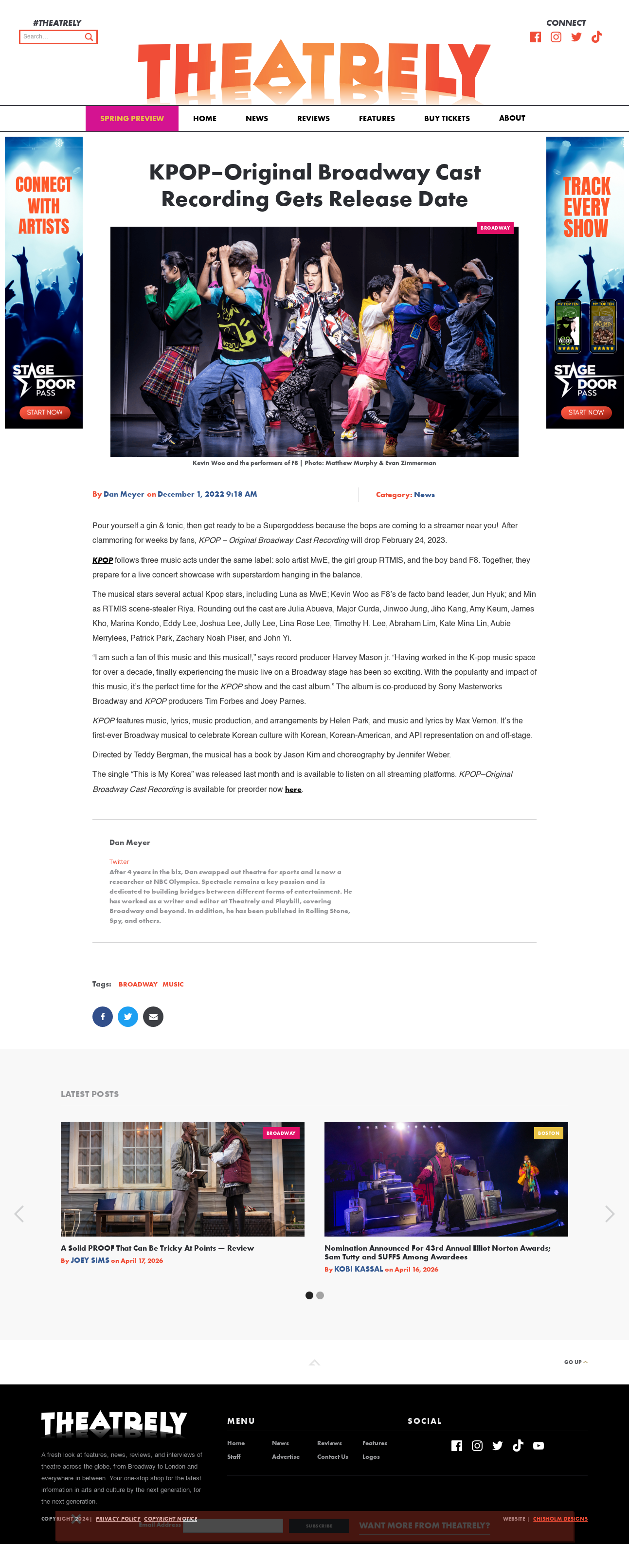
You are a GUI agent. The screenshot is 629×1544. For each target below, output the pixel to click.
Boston (548, 1133)
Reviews (313, 118)
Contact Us (332, 1457)
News (257, 118)
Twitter (119, 862)
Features (377, 118)
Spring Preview (132, 118)
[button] (514, 117)
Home (204, 118)
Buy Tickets (447, 118)
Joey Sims (90, 1260)
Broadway (495, 228)
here (293, 789)
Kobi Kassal (358, 1269)
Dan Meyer (124, 494)
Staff (233, 1457)
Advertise (286, 1457)
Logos (371, 1457)
